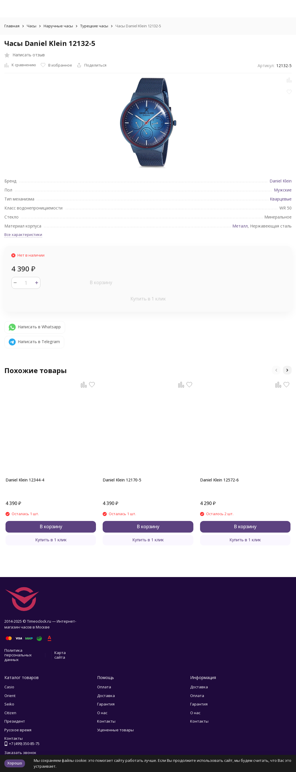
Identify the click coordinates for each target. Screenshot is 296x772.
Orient (9, 695)
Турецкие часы (94, 25)
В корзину (101, 282)
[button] (276, 370)
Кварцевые (281, 199)
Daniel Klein (281, 181)
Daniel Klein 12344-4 (25, 480)
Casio (9, 686)
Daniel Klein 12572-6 (219, 480)
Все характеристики (23, 234)
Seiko (9, 704)
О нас (102, 712)
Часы (31, 25)
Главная (11, 25)
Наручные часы (58, 25)
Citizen (10, 712)
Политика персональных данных (18, 655)
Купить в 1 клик (148, 298)
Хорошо (14, 763)
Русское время (17, 729)
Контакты (106, 721)
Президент (14, 721)
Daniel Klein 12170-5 (122, 480)
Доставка (106, 695)
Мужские (283, 190)
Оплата (104, 686)
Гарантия (106, 704)
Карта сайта (60, 655)
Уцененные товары (115, 729)
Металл (240, 226)
